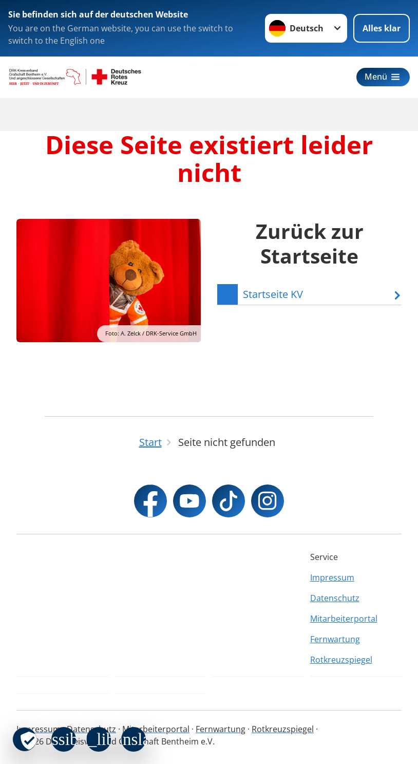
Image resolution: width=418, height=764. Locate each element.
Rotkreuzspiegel (341, 659)
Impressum (332, 577)
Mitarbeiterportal (343, 618)
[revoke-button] (24, 739)
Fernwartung (335, 639)
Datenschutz (334, 598)
